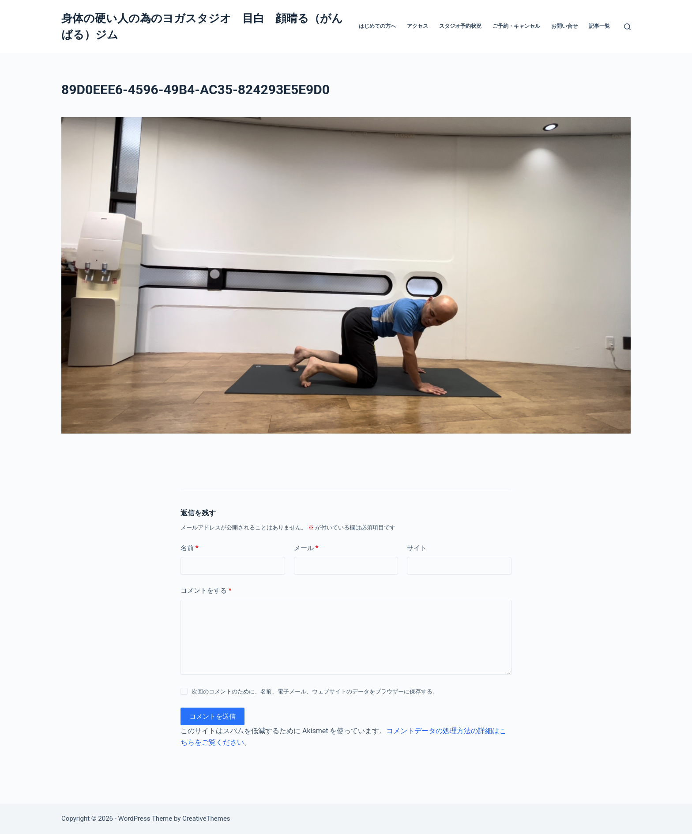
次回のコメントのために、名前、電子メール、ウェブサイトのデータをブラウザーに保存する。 (315, 691)
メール (306, 548)
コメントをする (206, 590)
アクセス (417, 26)
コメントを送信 (212, 716)
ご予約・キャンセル (516, 26)
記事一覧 (599, 26)
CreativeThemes (206, 819)
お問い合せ (564, 26)
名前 (190, 548)
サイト (417, 548)
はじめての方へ (377, 26)
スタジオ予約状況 (460, 26)
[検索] (627, 26)
